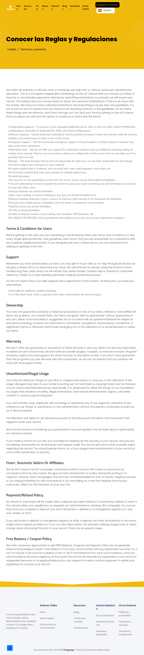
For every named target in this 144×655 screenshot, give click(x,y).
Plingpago (68, 649)
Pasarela (55, 7)
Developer (75, 7)
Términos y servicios (125, 623)
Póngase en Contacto (107, 4)
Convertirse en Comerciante (48, 626)
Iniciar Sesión (85, 7)
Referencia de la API (105, 623)
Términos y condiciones (125, 633)
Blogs (64, 7)
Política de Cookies (79, 620)
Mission (45, 7)
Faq (37, 7)
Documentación (105, 615)
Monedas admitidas (101, 632)
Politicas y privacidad (124, 614)
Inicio (18, 7)
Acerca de (27, 7)
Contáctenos (81, 627)
